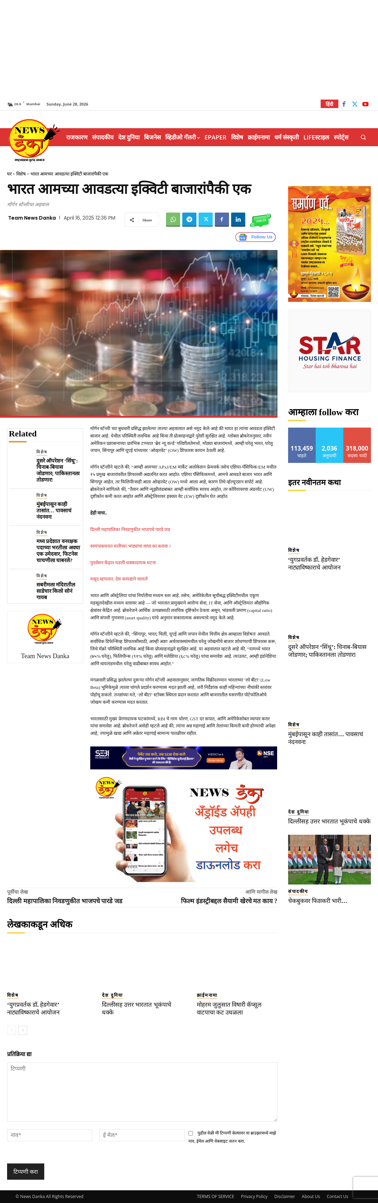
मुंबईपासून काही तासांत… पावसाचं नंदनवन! (54, 510)
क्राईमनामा (207, 995)
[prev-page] (11, 1030)
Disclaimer (284, 1196)
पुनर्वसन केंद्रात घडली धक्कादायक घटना (123, 562)
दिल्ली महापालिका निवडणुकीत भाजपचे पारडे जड (130, 529)
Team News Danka (32, 217)
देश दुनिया (112, 995)
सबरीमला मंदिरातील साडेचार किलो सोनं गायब (55, 591)
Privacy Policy (254, 1196)
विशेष (21, 174)
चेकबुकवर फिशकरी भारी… (318, 901)
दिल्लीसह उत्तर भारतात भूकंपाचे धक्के (329, 821)
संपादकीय (298, 891)
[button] (363, 137)
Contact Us (337, 1196)
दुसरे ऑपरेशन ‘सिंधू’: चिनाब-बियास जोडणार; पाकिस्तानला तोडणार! (58, 470)
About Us (311, 1196)
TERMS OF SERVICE (215, 1196)
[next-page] (22, 1030)
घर (9, 174)
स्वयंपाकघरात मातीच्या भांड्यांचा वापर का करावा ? (130, 546)
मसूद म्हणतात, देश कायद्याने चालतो (119, 579)
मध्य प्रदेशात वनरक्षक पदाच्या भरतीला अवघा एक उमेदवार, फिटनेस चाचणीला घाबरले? (58, 550)
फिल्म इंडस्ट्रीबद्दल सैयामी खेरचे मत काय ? (229, 901)
